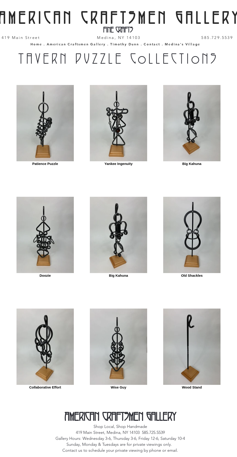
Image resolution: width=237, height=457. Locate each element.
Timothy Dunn (124, 44)
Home (36, 44)
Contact (153, 44)
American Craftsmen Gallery (76, 44)
